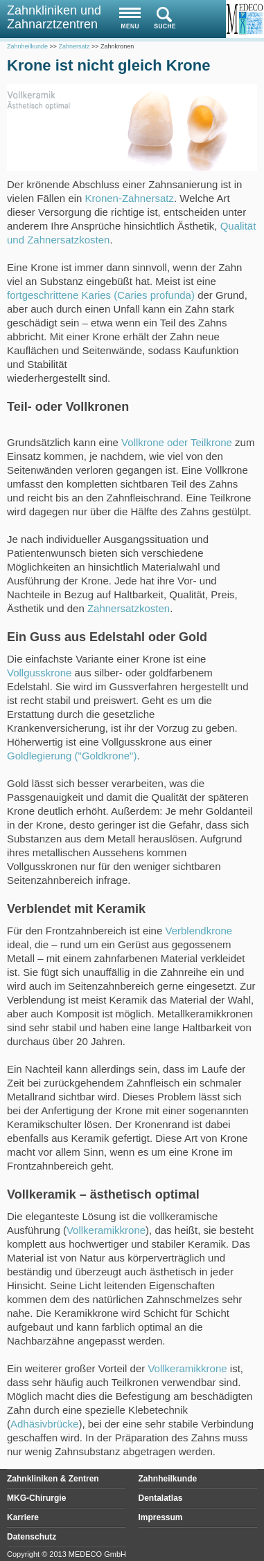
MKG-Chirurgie (36, 1498)
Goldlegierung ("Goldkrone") (72, 755)
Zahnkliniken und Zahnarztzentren (54, 17)
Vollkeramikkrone (106, 1230)
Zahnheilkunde (168, 1479)
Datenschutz (31, 1537)
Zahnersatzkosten (128, 608)
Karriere (23, 1517)
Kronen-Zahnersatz (129, 198)
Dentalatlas (161, 1498)
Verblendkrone (198, 930)
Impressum (161, 1517)
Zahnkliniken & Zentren (53, 1479)
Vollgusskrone (39, 672)
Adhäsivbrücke (44, 1424)
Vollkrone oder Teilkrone (176, 442)
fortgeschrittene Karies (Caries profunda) (101, 295)
